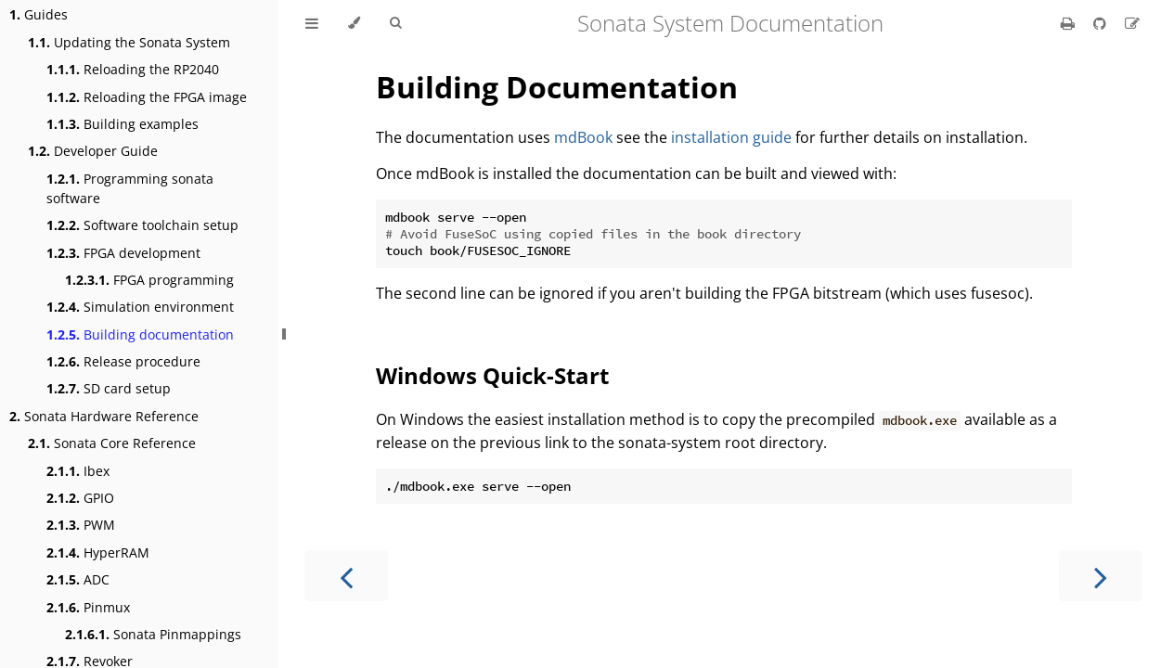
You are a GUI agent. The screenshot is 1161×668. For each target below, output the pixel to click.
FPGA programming (149, 280)
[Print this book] (1069, 23)
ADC (78, 579)
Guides (38, 14)
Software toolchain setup (142, 225)
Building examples (122, 124)
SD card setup (108, 388)
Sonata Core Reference (112, 443)
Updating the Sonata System (129, 42)
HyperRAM (97, 552)
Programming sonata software (129, 188)
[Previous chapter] (346, 575)
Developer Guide (93, 151)
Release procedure (123, 361)
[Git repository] (1101, 23)
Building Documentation (557, 87)
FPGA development (123, 253)
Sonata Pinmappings (153, 634)
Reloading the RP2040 (132, 69)
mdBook (583, 137)
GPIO (80, 498)
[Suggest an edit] (1132, 23)
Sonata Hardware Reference (104, 416)
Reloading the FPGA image (146, 97)
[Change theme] (354, 23)
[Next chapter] (1100, 575)
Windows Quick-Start (492, 375)
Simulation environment (140, 306)
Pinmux (88, 607)
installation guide (731, 137)
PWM (80, 524)
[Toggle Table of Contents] (311, 23)
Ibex (78, 471)
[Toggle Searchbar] (395, 23)
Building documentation (140, 334)
